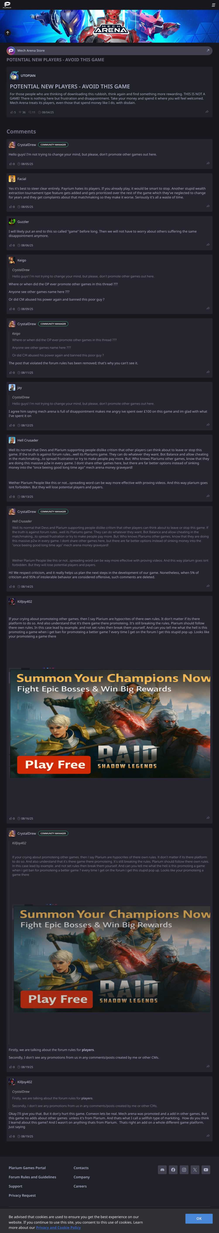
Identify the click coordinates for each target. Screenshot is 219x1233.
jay (19, 387)
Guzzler (23, 222)
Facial (21, 179)
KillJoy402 (24, 601)
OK (199, 1218)
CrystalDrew (26, 145)
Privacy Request (22, 1195)
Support (15, 1186)
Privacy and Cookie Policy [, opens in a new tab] (58, 1227)
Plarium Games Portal (27, 1167)
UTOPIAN (28, 76)
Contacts (81, 1167)
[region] (109, 1221)
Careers (80, 1186)
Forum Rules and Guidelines (32, 1177)
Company (82, 1177)
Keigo (21, 260)
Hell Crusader (27, 440)
